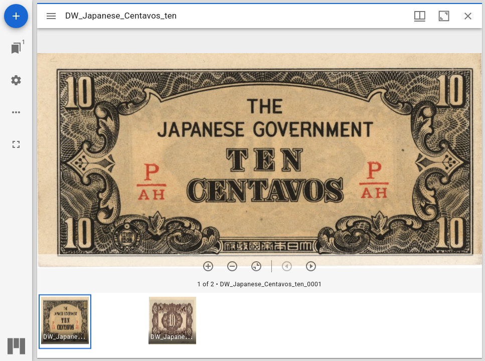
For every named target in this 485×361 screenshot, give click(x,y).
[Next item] (311, 266)
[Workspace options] (16, 112)
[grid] (259, 325)
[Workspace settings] (16, 80)
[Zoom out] (232, 266)
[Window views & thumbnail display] (420, 16)
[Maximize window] (444, 16)
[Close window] (468, 16)
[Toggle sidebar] (51, 16)
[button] (65, 321)
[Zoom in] (208, 266)
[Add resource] (16, 16)
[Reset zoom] (256, 266)
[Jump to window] (16, 48)
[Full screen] (16, 144)
